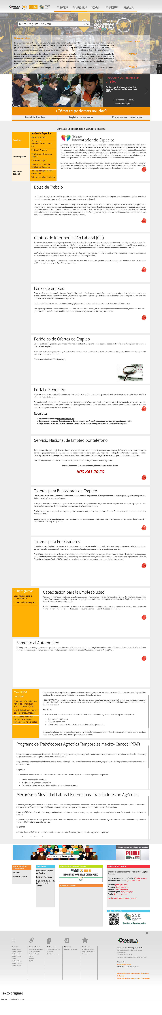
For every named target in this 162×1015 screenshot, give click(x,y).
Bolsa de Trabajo (38, 137)
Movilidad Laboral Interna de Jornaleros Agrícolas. (25, 711)
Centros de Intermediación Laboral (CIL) (41, 144)
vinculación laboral (62, 8)
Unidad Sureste (17, 951)
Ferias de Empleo (39, 150)
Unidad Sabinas (17, 961)
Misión (133, 54)
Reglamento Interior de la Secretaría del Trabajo (45, 883)
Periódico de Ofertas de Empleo (44, 872)
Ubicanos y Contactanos (128, 8)
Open (147, 933)
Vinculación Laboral (88, 949)
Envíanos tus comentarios (127, 117)
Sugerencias (86, 954)
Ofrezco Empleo (65, 423)
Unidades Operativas (70, 949)
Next (146, 90)
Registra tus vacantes (81, 117)
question (159, 71)
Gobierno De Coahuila (30, 6)
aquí (63, 359)
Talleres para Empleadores (43, 177)
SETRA (31, 958)
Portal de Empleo (35, 117)
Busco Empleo (64, 421)
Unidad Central (16, 949)
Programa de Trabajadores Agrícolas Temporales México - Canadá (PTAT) (25, 704)
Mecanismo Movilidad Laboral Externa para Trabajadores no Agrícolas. (25, 719)
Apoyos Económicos (88, 951)
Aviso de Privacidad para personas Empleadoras (133, 978)
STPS (31, 956)
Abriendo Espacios (41, 133)
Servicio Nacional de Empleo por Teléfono (40, 165)
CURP (31, 961)
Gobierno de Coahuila (36, 949)
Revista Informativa (44, 877)
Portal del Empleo (39, 160)
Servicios (17, 140)
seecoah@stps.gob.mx (124, 964)
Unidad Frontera (17, 963)
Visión (133, 67)
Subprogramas (19, 156)
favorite (159, 66)
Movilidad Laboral (95, 8)
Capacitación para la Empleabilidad (23, 597)
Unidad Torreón (16, 965)
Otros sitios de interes (111, 8)
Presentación (133, 41)
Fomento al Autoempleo (24, 602)
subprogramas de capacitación (79, 8)
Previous (15, 90)
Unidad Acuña (16, 954)
